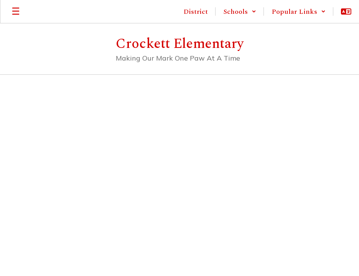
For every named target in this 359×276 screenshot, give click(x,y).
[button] (240, 11)
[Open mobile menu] (15, 11)
